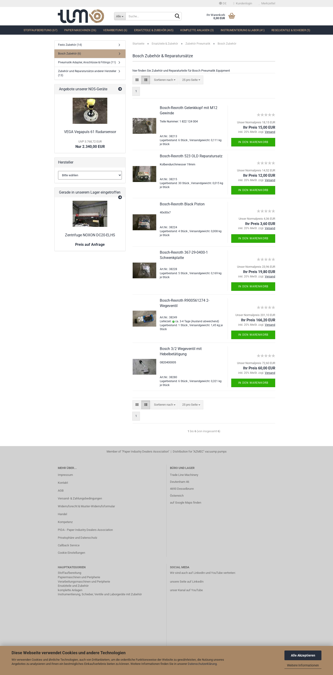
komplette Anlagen (70, 590)
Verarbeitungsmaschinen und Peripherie (84, 581)
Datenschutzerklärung (202, 664)
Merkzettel (267, 3)
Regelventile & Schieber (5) (290, 30)
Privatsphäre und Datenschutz (77, 537)
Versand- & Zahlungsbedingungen (80, 498)
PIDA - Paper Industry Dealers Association (85, 530)
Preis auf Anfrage (90, 244)
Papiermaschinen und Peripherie (79, 577)
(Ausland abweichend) (205, 321)
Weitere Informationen (303, 665)
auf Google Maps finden (185, 502)
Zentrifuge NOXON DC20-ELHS (90, 235)
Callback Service (69, 545)
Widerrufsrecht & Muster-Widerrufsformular (86, 506)
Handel (62, 514)
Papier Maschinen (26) (80, 30)
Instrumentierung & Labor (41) (243, 30)
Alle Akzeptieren (303, 655)
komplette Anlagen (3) (197, 30)
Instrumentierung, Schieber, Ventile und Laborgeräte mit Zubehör (100, 594)
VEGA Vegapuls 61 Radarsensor (90, 132)
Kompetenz (65, 522)
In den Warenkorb (253, 142)
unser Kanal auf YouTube (186, 590)
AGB (61, 490)
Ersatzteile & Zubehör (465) (153, 30)
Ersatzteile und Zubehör (73, 585)
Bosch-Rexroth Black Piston (182, 204)
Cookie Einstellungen (71, 552)
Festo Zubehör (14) (70, 44)
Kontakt (63, 482)
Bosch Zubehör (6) (69, 53)
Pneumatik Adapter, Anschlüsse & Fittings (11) (87, 62)
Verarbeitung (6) (115, 30)
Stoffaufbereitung (69, 573)
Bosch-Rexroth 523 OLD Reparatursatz (191, 156)
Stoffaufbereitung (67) (40, 30)
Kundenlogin (242, 3)
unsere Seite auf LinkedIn (187, 581)
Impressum (65, 475)
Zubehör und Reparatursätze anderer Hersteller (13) (87, 73)
